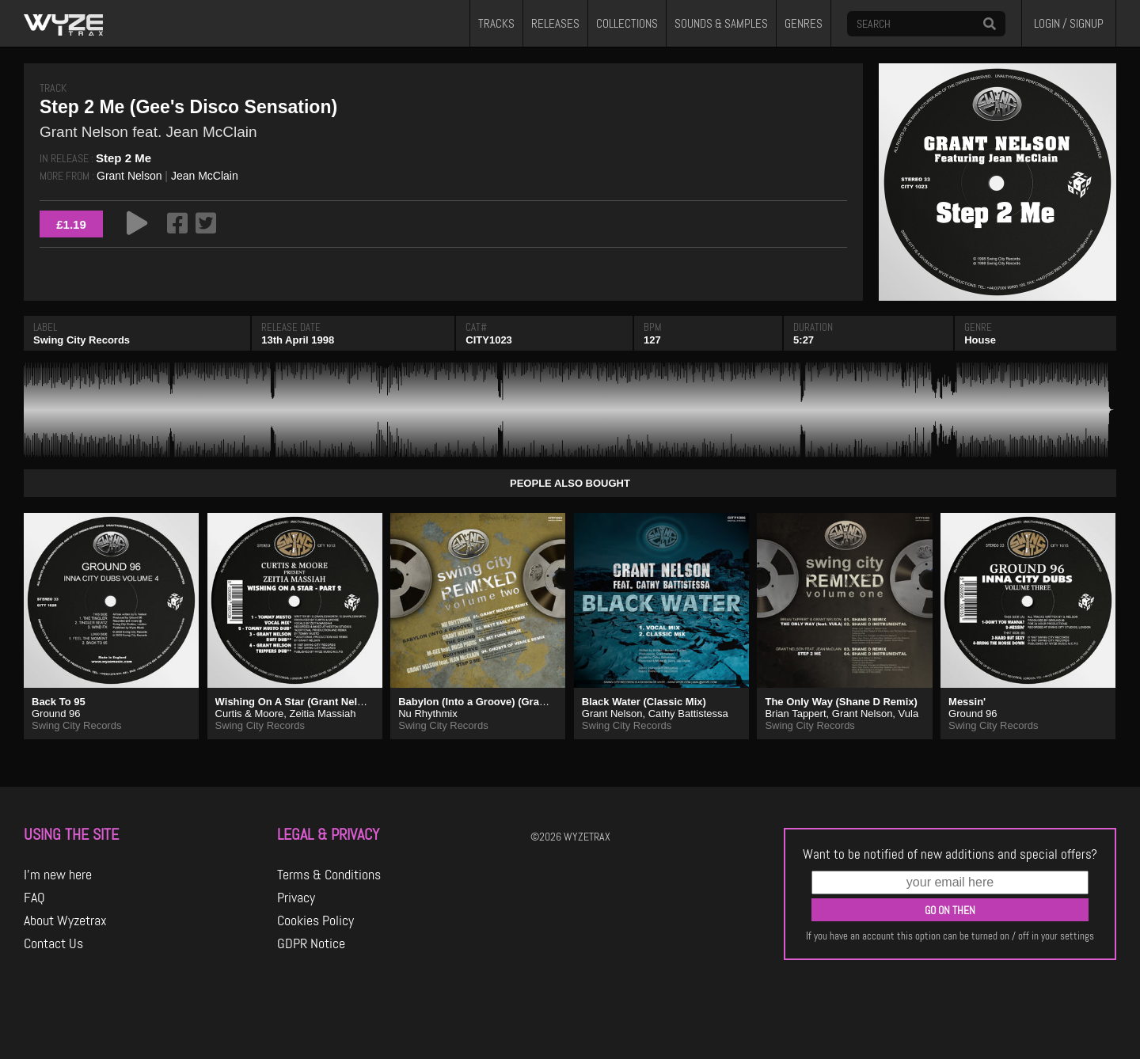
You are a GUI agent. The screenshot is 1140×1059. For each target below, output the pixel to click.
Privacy (296, 897)
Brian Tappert (795, 713)
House (980, 340)
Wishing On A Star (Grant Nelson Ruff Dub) (320, 702)
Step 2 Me (123, 158)
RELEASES (555, 24)
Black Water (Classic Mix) (644, 702)
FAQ (34, 897)
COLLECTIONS (627, 24)
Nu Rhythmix (427, 713)
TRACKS (496, 24)
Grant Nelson (129, 175)
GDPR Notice (311, 943)
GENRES (804, 24)
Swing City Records (81, 340)
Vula (909, 713)
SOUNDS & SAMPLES (721, 24)
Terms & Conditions (329, 874)
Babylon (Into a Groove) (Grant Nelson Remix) (510, 702)
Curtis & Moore (249, 713)
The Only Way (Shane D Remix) (841, 702)
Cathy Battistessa (688, 713)
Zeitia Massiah (323, 713)
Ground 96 (56, 713)
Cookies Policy (315, 920)
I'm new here (58, 874)
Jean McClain (204, 175)
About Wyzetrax (65, 920)
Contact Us (53, 943)
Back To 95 (59, 702)
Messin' (967, 702)
